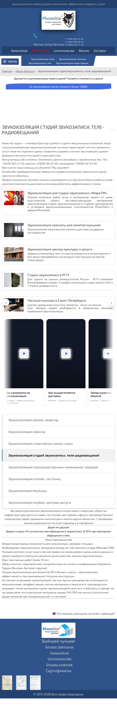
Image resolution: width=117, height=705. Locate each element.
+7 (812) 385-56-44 (74, 42)
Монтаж (84, 50)
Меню (12, 61)
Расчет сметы (40, 50)
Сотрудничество (64, 50)
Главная (7, 71)
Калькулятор (19, 50)
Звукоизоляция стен (39, 63)
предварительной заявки (33, 171)
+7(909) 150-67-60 (47, 163)
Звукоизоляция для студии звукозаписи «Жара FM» (67, 193)
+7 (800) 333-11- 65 (74, 45)
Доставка (100, 50)
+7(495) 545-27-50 (13, 163)
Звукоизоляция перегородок (72, 63)
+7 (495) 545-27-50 (74, 39)
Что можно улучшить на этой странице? (84, 620)
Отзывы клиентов (59, 671)
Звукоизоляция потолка (72, 59)
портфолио (86, 529)
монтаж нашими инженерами (47, 179)
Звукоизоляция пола (42, 59)
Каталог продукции (59, 653)
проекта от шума (94, 171)
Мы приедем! (60, 167)
